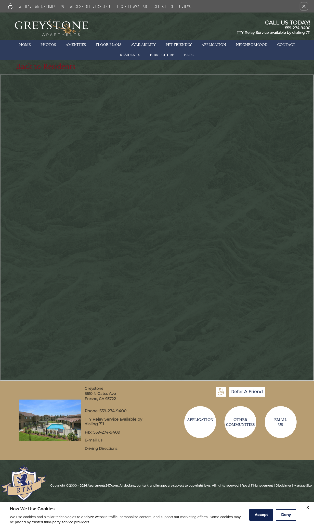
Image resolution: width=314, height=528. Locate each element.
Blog (189, 55)
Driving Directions (101, 449)
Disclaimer (283, 485)
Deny (286, 514)
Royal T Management (257, 485)
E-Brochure (162, 55)
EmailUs (280, 422)
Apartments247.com (103, 485)
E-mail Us (93, 440)
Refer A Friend (247, 391)
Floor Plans (108, 45)
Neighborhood (251, 45)
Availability (143, 45)
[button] (304, 6)
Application (214, 45)
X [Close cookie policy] (307, 507)
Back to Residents (45, 67)
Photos (48, 45)
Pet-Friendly (179, 45)
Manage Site (303, 485)
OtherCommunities (240, 422)
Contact (286, 45)
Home (25, 45)
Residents (130, 55)
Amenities (76, 45)
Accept (261, 514)
